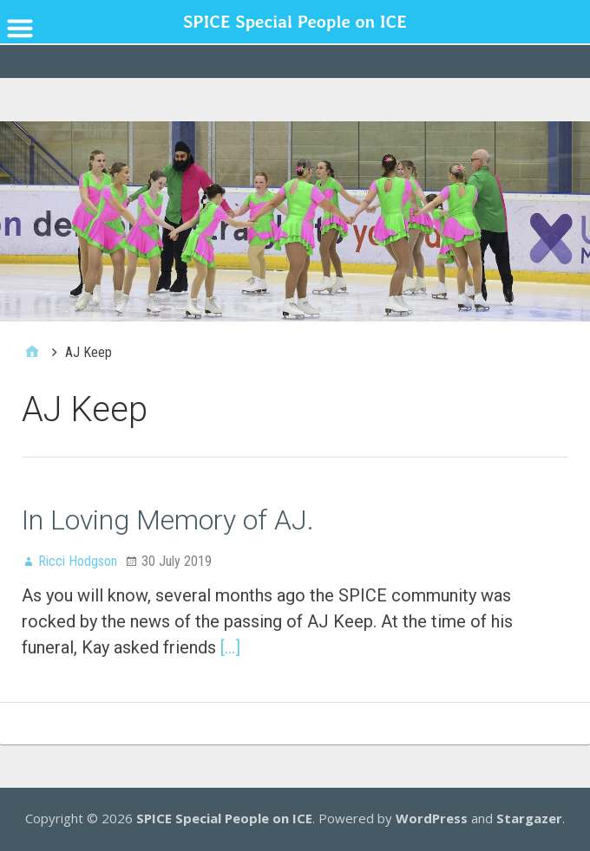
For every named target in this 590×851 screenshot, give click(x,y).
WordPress (432, 818)
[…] (230, 647)
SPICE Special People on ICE (224, 818)
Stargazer (529, 818)
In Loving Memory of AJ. (168, 519)
